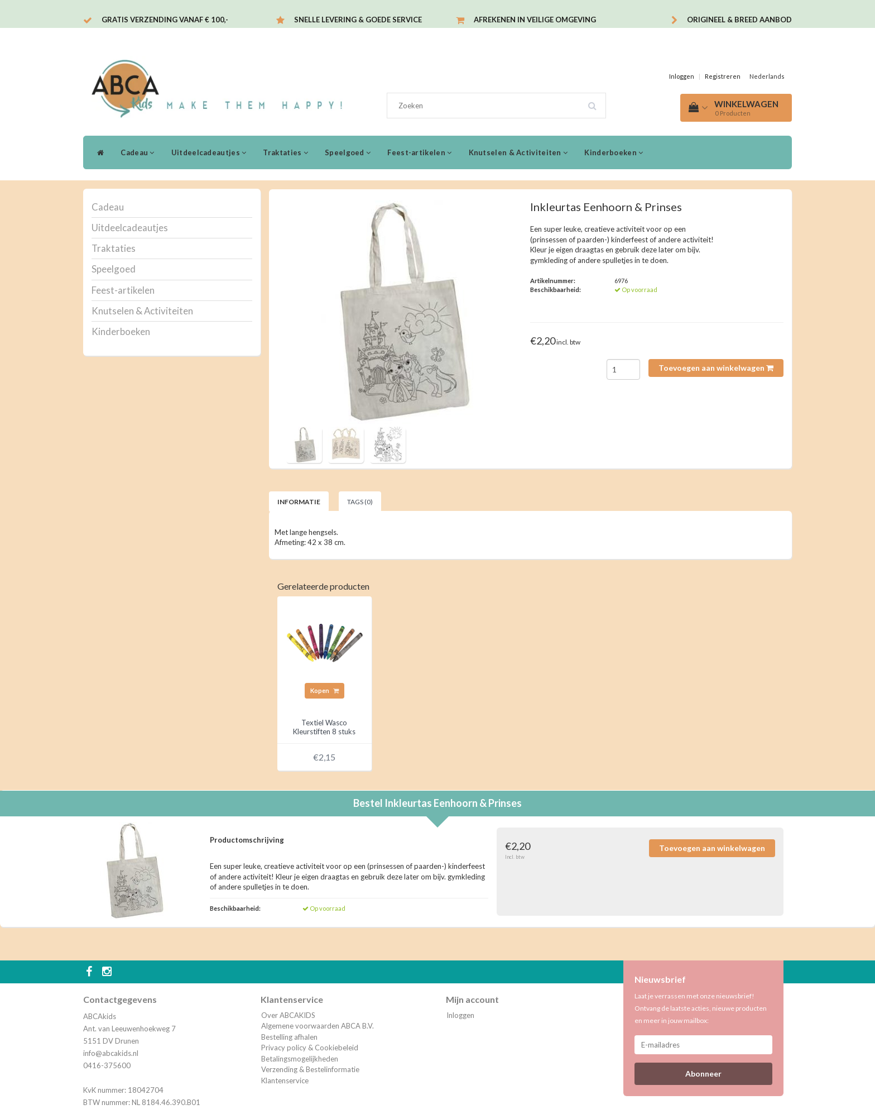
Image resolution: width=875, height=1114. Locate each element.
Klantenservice (285, 1080)
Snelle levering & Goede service (358, 19)
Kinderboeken (613, 152)
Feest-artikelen (419, 152)
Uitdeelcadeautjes (209, 152)
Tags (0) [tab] (360, 502)
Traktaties (285, 152)
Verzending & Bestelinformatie (310, 1069)
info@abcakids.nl (110, 1053)
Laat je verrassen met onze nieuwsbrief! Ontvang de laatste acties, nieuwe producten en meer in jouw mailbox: (700, 1008)
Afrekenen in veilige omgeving (535, 19)
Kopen (324, 690)
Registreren (723, 76)
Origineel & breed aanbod (739, 19)
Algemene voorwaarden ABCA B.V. (317, 1025)
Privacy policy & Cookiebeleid (309, 1047)
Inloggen (681, 76)
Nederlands (767, 76)
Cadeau (137, 152)
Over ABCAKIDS (288, 1015)
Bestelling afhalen (289, 1036)
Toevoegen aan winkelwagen (715, 367)
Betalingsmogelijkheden (299, 1058)
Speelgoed (348, 152)
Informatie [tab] (298, 502)
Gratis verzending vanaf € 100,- (165, 19)
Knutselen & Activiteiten (518, 152)
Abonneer (703, 1073)
